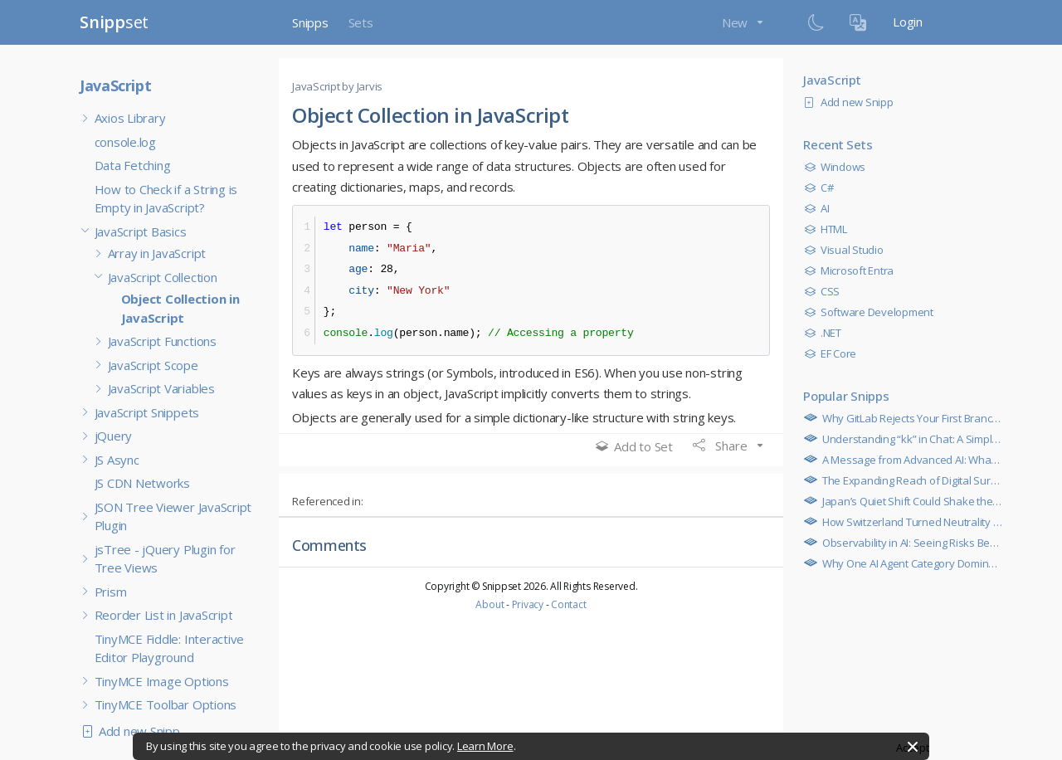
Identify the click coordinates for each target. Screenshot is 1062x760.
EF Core (834, 353)
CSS (826, 291)
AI (820, 208)
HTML (829, 229)
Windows (838, 166)
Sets (360, 22)
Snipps (310, 22)
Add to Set (634, 446)
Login (908, 21)
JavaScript (115, 85)
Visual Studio (848, 249)
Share (722, 445)
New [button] (736, 22)
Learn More (485, 745)
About (489, 604)
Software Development (872, 311)
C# (822, 187)
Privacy (527, 604)
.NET (826, 332)
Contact (568, 604)
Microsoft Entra (853, 270)
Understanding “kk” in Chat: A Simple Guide (921, 438)
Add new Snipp (134, 731)
